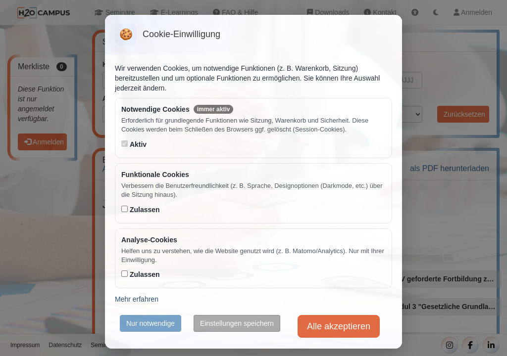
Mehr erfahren (136, 299)
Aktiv (138, 144)
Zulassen (145, 210)
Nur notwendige (150, 323)
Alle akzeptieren (338, 326)
